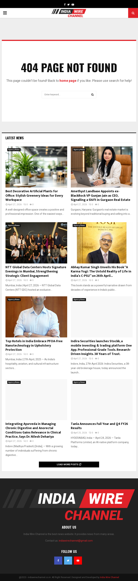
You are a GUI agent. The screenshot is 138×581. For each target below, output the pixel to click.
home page (68, 81)
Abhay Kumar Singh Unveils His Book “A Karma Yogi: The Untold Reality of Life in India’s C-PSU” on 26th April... (101, 272)
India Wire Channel (109, 577)
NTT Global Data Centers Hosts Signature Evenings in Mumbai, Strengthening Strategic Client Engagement (35, 272)
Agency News (14, 150)
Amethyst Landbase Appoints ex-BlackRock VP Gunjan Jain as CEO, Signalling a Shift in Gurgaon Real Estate (100, 196)
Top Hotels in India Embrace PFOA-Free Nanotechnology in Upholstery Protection (34, 346)
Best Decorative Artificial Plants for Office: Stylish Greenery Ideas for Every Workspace (34, 196)
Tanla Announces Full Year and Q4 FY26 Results (99, 426)
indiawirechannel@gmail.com (76, 540)
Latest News (14, 137)
